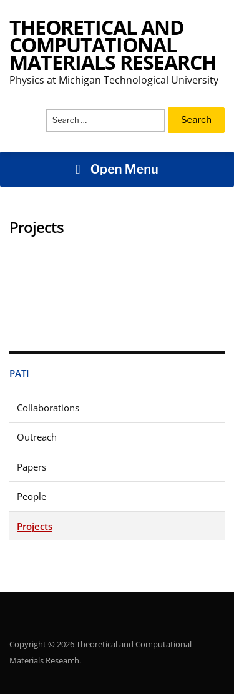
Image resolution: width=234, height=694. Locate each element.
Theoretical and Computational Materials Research (112, 45)
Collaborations (48, 407)
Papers (31, 467)
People (31, 496)
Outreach (37, 437)
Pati (19, 373)
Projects (34, 526)
